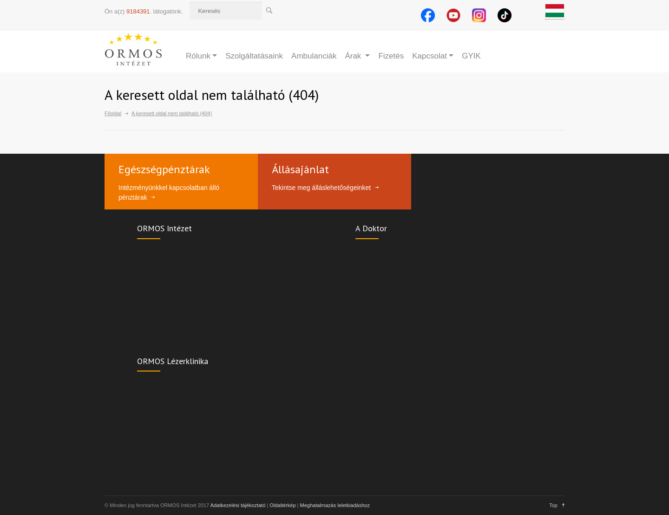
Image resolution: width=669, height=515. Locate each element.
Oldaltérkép (282, 505)
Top (553, 505)
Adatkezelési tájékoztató (238, 505)
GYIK (471, 56)
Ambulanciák (313, 56)
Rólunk (198, 56)
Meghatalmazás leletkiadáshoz (335, 505)
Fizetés (391, 56)
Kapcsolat (429, 56)
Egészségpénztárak (164, 169)
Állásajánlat (300, 169)
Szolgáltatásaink (254, 56)
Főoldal (113, 113)
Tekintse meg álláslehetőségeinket (321, 187)
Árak (354, 56)
